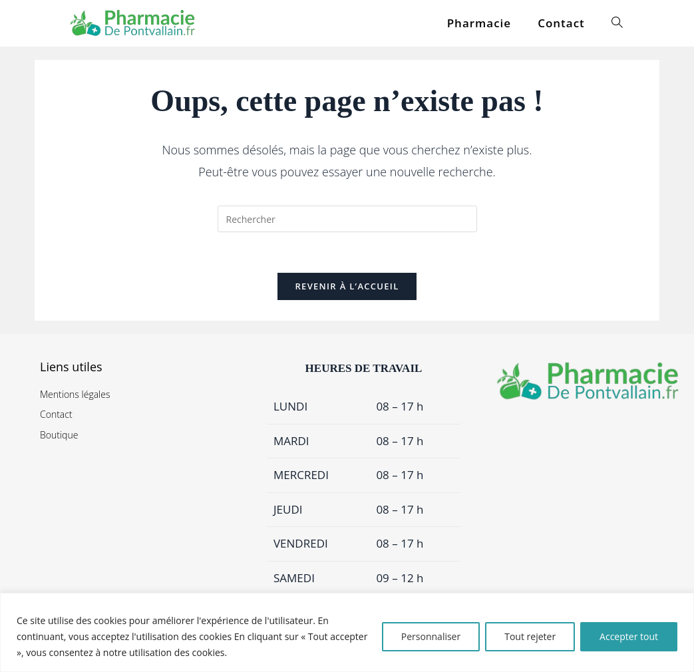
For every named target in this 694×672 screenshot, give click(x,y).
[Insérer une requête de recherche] (347, 219)
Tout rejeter (530, 636)
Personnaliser (430, 636)
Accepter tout (629, 636)
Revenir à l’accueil (347, 286)
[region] (347, 632)
